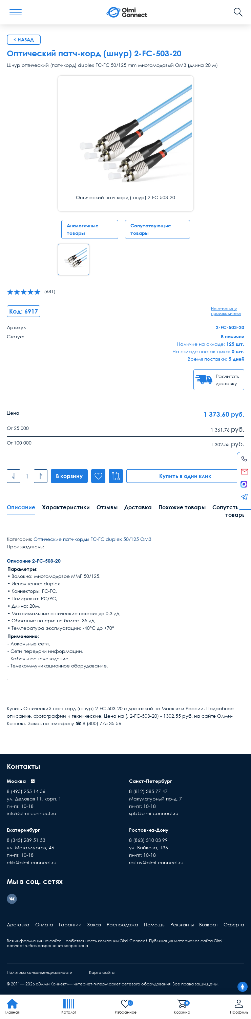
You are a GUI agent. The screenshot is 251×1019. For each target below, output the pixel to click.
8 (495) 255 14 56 (26, 791)
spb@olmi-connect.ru (154, 813)
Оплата (44, 924)
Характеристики (66, 507)
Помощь (154, 924)
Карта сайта (101, 972)
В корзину (69, 476)
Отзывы (107, 507)
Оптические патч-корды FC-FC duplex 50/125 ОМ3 (92, 539)
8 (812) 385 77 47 (148, 791)
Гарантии (70, 924)
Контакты (23, 766)
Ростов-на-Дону (148, 830)
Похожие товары (182, 507)
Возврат (208, 924)
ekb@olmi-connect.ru (32, 862)
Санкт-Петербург (150, 781)
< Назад (24, 39)
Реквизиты (182, 924)
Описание (21, 507)
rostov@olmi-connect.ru (156, 862)
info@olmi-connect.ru (31, 813)
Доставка (138, 507)
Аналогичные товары (83, 229)
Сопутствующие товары (150, 229)
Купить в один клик (185, 476)
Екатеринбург (23, 830)
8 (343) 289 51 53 (26, 840)
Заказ (94, 924)
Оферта (234, 924)
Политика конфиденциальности (39, 972)
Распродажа (122, 924)
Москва (16, 781)
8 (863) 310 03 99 (148, 840)
